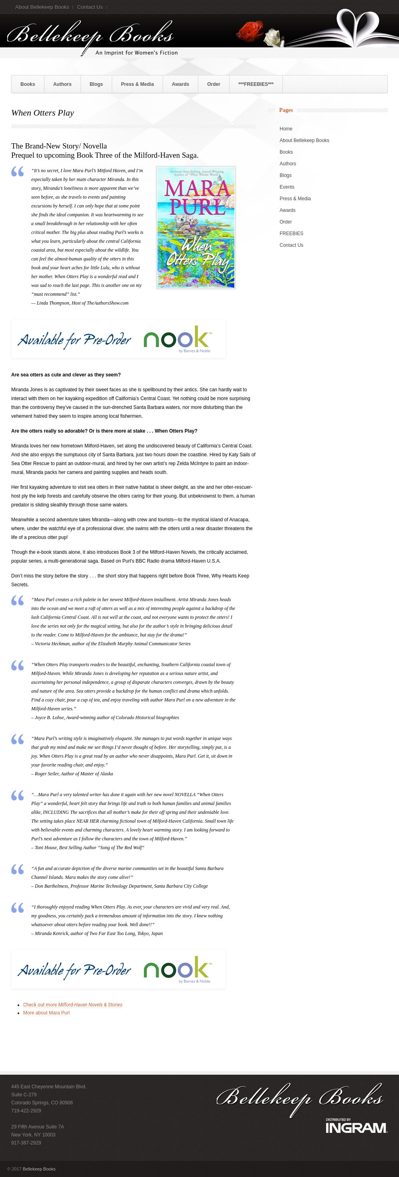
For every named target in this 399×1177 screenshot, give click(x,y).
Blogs (96, 84)
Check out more (73, 1005)
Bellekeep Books (39, 1169)
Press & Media (137, 84)
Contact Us (90, 7)
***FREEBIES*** (256, 84)
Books (27, 84)
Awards (180, 84)
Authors (62, 84)
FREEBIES (291, 233)
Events (287, 187)
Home (286, 129)
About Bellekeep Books (42, 7)
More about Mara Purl (46, 1013)
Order (213, 84)
